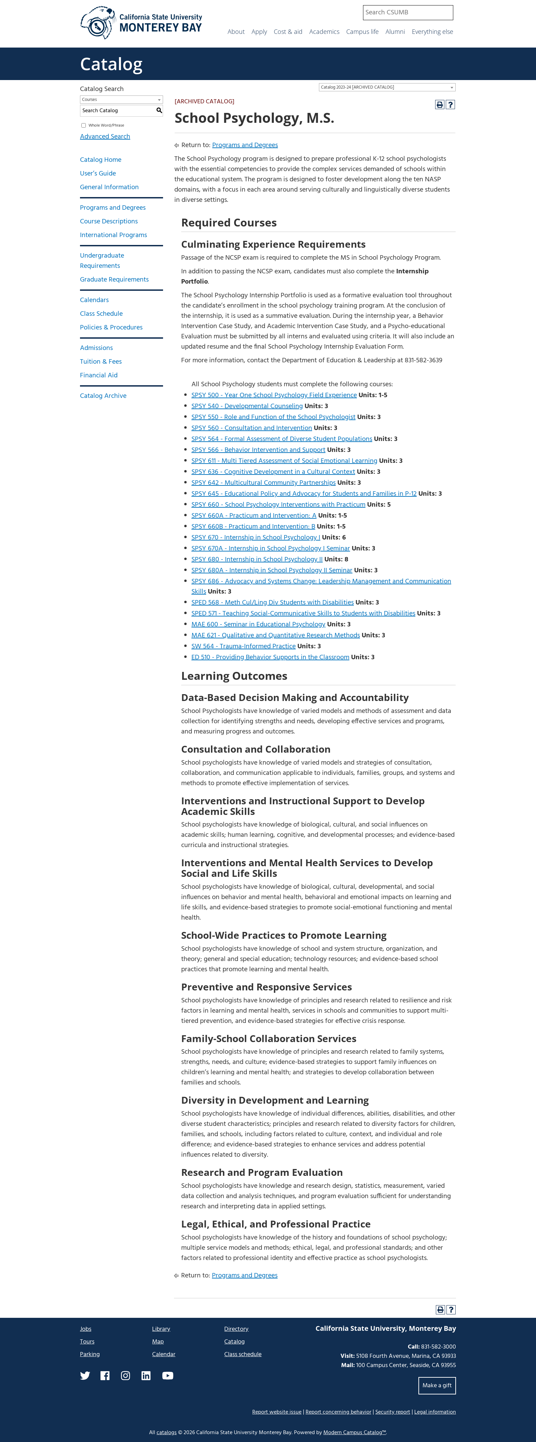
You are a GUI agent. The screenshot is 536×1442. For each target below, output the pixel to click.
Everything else (432, 31)
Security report (392, 1412)
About (236, 31)
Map (158, 1342)
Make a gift (437, 1386)
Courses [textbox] (89, 99)
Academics (324, 31)
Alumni (395, 31)
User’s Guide (98, 173)
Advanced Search (105, 136)
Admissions (96, 348)
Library (161, 1329)
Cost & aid (288, 31)
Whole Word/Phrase (106, 125)
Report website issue (277, 1412)
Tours (87, 1342)
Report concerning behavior (338, 1412)
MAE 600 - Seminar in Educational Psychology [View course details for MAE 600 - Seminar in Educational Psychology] (258, 624)
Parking (90, 1355)
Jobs (85, 1329)
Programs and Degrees (113, 208)
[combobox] (408, 12)
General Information (109, 187)
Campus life (362, 31)
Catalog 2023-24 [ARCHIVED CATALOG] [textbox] (357, 87)
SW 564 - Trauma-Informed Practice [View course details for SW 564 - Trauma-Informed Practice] (243, 646)
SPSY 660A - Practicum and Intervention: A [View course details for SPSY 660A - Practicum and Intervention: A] (254, 515)
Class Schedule (101, 314)
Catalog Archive (103, 396)
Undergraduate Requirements (102, 261)
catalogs (167, 1432)
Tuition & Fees (101, 361)
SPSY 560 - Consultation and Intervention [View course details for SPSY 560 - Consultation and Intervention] (251, 428)
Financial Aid (99, 375)
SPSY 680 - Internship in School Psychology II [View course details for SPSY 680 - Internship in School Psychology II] (257, 559)
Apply (259, 31)
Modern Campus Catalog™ (354, 1432)
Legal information (435, 1412)
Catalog (111, 63)
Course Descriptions (109, 221)
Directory (236, 1329)
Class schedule (243, 1355)
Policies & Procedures (111, 327)
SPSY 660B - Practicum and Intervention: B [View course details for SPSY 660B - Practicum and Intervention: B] (253, 526)
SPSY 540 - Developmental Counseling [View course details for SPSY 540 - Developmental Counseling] (247, 406)
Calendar (163, 1355)
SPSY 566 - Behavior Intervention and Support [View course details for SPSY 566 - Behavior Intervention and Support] (258, 450)
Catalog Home (100, 160)
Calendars (94, 300)
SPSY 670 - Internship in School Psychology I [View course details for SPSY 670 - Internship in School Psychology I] (255, 537)
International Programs (113, 235)
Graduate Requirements (114, 279)
